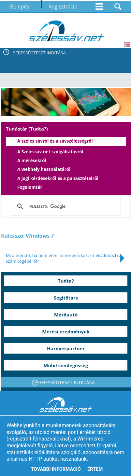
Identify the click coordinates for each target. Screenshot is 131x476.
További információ (56, 469)
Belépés (19, 6)
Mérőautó (66, 314)
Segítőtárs (66, 297)
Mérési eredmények (65, 331)
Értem (95, 469)
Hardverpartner (66, 348)
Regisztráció (63, 6)
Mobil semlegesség (66, 365)
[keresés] (64, 206)
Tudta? (66, 280)
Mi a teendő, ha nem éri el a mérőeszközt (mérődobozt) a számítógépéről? (63, 258)
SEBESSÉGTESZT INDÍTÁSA (39, 53)
